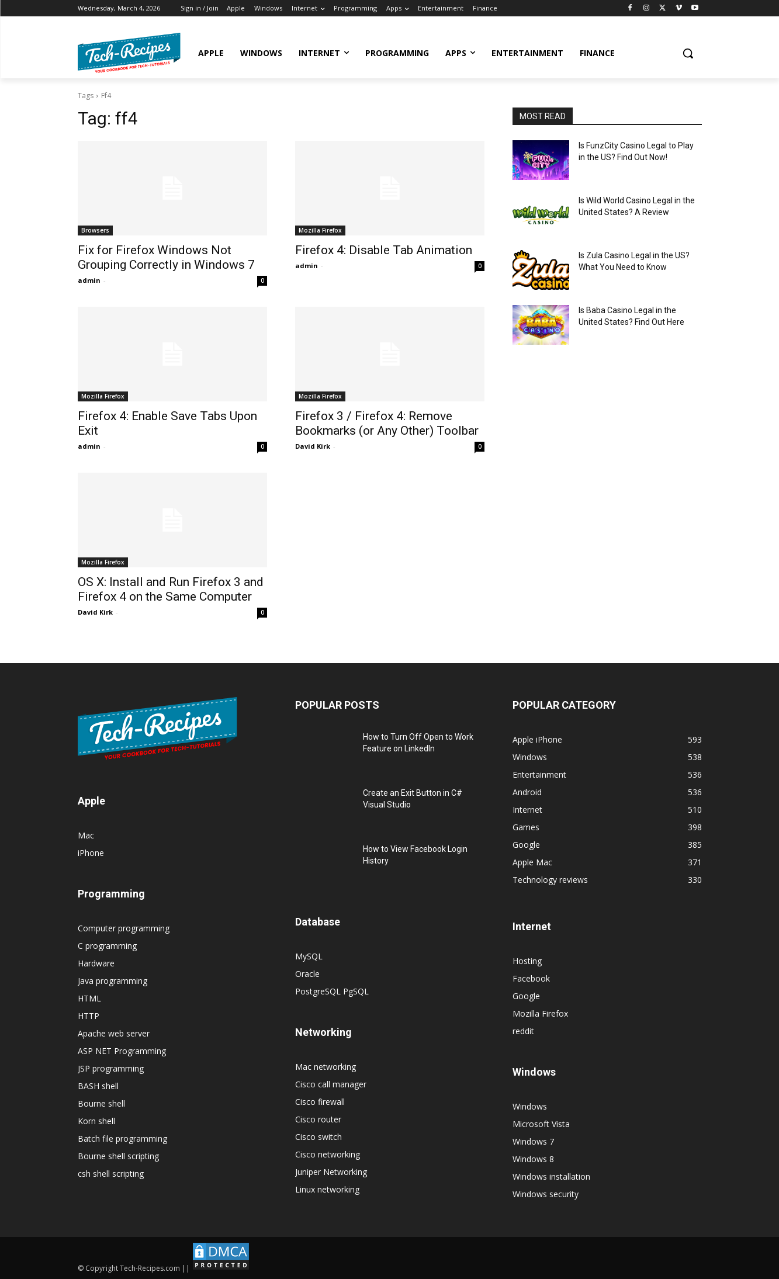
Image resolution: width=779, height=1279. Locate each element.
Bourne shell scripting (118, 1156)
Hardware (96, 963)
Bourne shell (101, 1103)
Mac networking (325, 1066)
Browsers (95, 230)
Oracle (307, 973)
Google (526, 995)
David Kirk (312, 446)
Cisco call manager (330, 1084)
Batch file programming (122, 1138)
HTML (89, 998)
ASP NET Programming (122, 1050)
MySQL (309, 956)
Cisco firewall (320, 1101)
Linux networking (327, 1189)
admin (89, 280)
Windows (530, 1106)
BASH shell (98, 1085)
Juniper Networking (331, 1171)
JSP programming (111, 1068)
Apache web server (114, 1033)
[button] (688, 53)
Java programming (112, 980)
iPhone (91, 852)
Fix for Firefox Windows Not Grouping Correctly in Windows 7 (166, 257)
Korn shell (96, 1121)
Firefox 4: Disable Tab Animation (383, 250)
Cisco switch (318, 1136)
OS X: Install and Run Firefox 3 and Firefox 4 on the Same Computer (171, 589)
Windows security (546, 1194)
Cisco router (318, 1119)
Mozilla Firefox (320, 230)
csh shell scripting (111, 1173)
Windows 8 (533, 1158)
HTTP (88, 1015)
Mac (86, 835)
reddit (523, 1031)
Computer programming (123, 928)
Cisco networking (327, 1154)
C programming (107, 945)
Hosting (527, 960)
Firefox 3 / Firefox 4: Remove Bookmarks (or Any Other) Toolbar (387, 423)
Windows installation (551, 1176)
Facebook (531, 978)
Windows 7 (533, 1141)
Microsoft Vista (541, 1123)
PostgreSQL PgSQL (332, 991)
